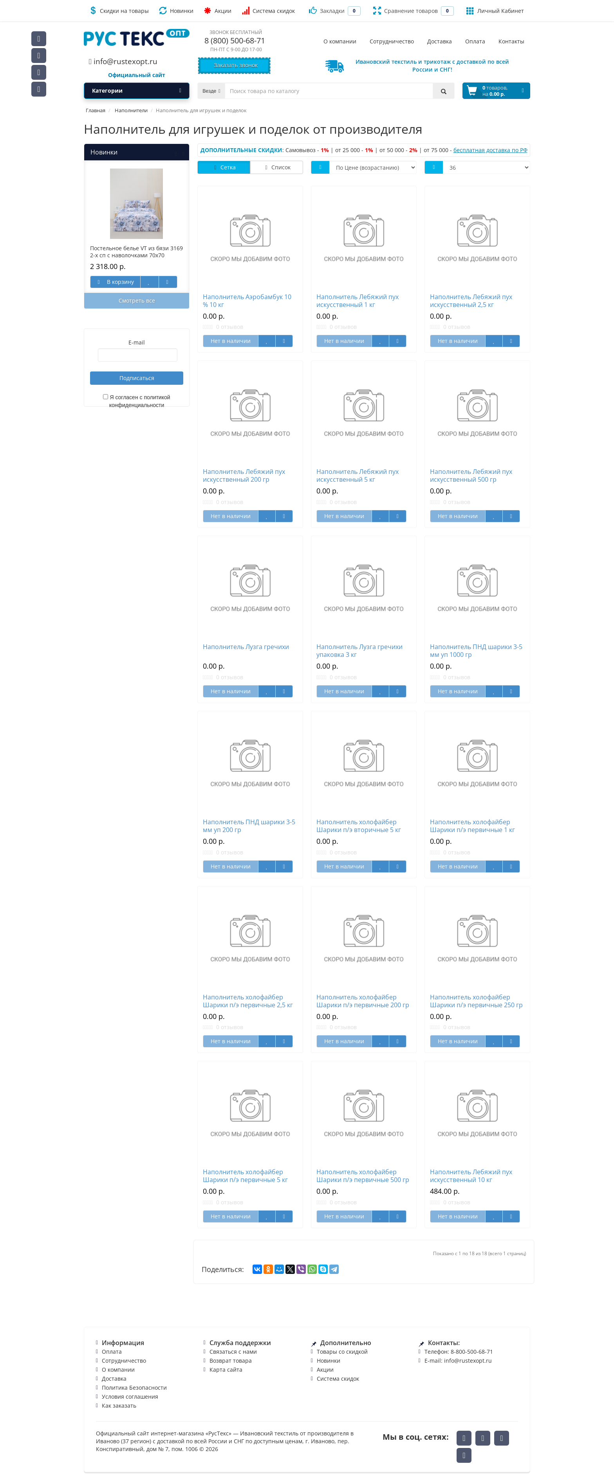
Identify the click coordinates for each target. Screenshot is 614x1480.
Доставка (114, 1378)
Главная (95, 110)
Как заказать (119, 1405)
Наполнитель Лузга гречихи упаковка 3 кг (359, 650)
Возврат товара (230, 1360)
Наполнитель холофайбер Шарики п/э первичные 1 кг (472, 826)
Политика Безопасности (134, 1387)
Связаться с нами (233, 1351)
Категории (136, 91)
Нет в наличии (231, 340)
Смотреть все (137, 300)
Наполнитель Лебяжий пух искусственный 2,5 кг (471, 301)
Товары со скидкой (342, 1351)
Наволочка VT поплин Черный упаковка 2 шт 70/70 (95, 252)
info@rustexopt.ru (123, 61)
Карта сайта (225, 1369)
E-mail (136, 342)
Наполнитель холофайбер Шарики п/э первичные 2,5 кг (248, 1001)
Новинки (176, 10)
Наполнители (131, 110)
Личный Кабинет (495, 10)
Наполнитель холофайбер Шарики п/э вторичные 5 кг (358, 826)
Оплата (112, 1351)
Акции (217, 10)
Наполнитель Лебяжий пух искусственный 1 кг (357, 301)
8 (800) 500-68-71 (234, 40)
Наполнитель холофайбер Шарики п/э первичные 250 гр (476, 1001)
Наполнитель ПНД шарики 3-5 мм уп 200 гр (249, 826)
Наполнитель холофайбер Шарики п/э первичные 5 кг (245, 1176)
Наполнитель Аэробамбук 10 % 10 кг (247, 301)
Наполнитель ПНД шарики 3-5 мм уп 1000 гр (476, 650)
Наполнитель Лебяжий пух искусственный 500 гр (471, 475)
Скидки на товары (119, 10)
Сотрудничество (124, 1360)
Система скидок (268, 10)
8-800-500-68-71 (472, 1351)
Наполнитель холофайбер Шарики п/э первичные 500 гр (362, 1176)
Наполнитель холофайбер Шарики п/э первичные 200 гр (362, 1001)
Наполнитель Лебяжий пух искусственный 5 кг (357, 475)
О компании (118, 1369)
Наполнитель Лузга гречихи (246, 647)
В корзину (183, 281)
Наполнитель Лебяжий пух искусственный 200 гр (244, 475)
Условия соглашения (130, 1396)
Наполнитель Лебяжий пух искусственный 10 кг (471, 1176)
